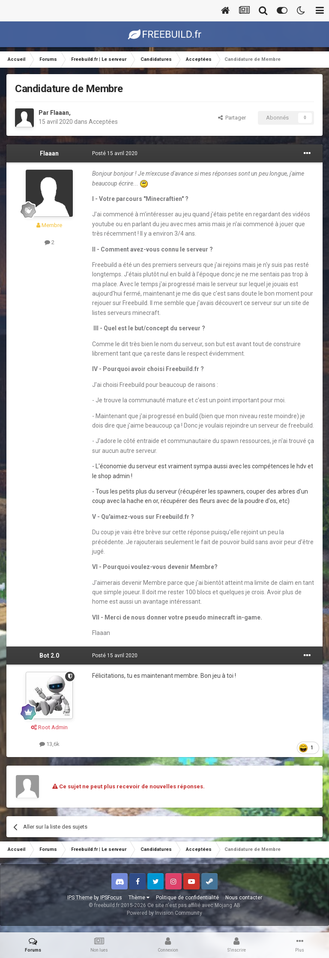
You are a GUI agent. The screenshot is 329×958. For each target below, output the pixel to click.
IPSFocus (111, 898)
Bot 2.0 (49, 655)
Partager (232, 117)
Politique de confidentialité (187, 898)
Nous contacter (243, 898)
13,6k (49, 744)
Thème (139, 898)
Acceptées (103, 121)
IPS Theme (80, 898)
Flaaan (59, 112)
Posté (115, 153)
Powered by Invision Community (164, 913)
